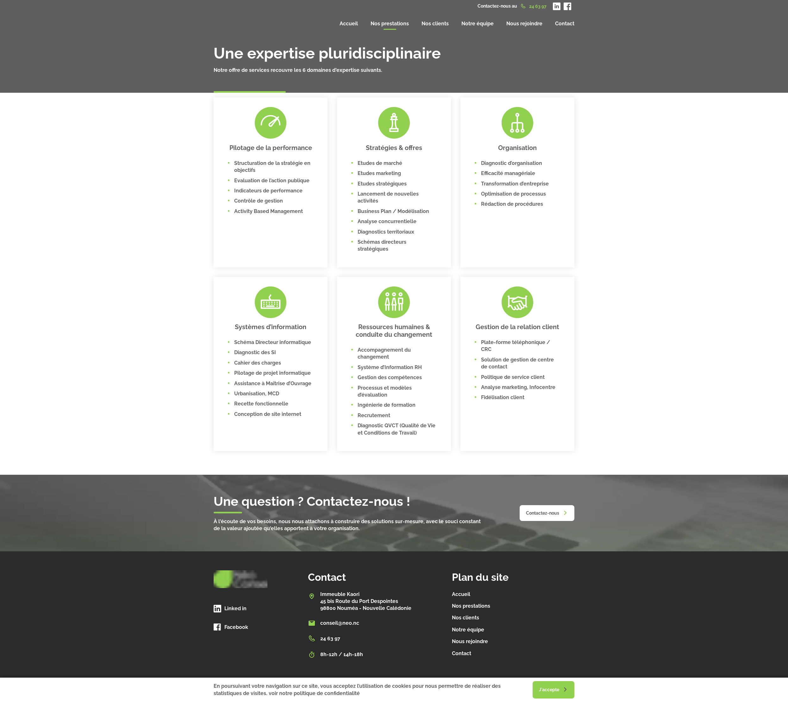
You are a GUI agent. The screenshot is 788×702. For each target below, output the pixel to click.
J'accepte (549, 689)
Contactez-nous (542, 513)
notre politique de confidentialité (319, 693)
